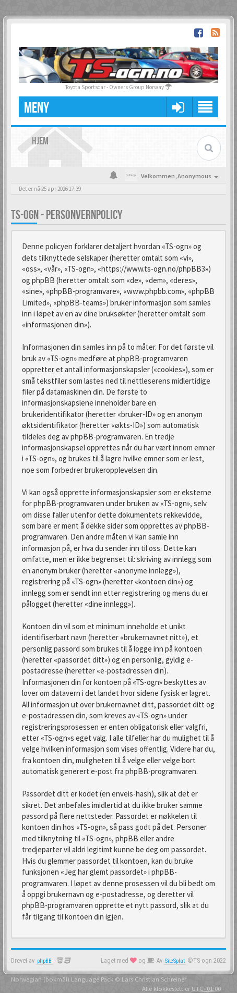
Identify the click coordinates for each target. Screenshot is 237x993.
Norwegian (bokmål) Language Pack (62, 979)
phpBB (44, 961)
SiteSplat (175, 961)
